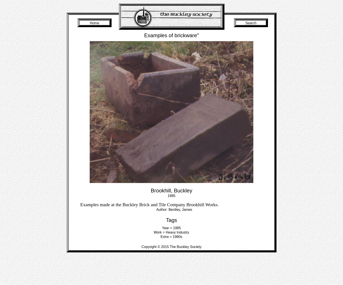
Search (251, 23)
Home (94, 23)
